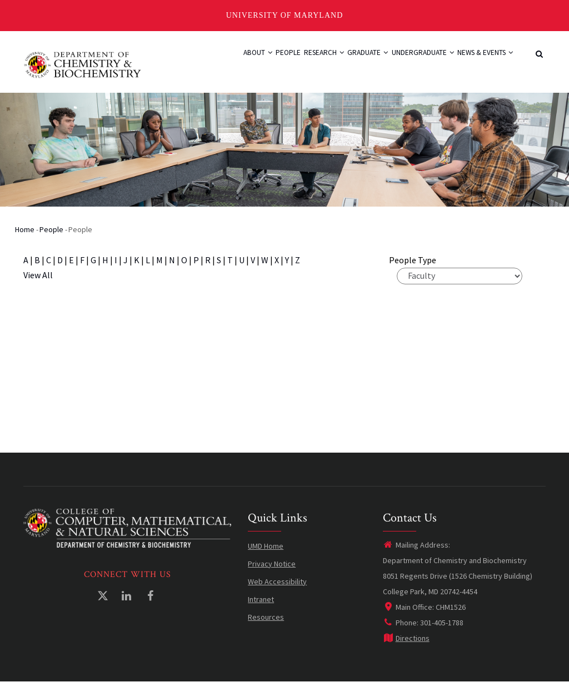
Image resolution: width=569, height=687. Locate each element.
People (245, 63)
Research (290, 63)
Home (24, 234)
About (206, 63)
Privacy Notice (272, 569)
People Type (412, 264)
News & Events (480, 63)
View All (38, 279)
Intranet (261, 604)
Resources (266, 622)
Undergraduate (408, 63)
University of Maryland (284, 15)
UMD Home (265, 551)
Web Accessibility (277, 586)
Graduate (343, 63)
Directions (406, 643)
